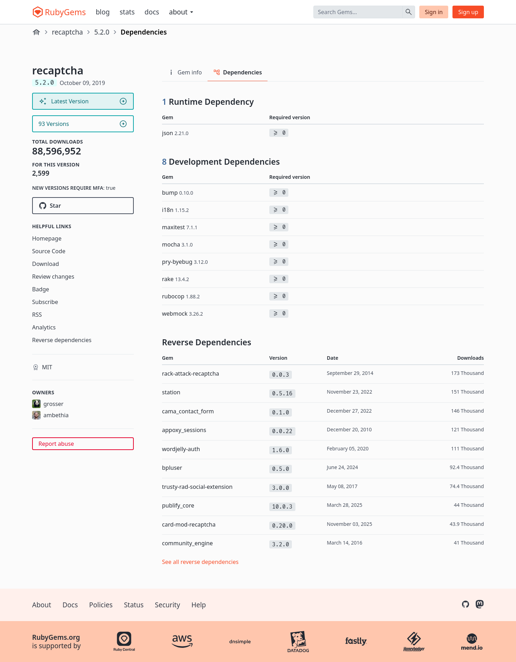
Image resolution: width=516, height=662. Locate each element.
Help (198, 604)
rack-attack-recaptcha (190, 373)
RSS (37, 314)
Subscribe (45, 302)
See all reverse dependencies (200, 562)
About (41, 604)
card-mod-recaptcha (189, 524)
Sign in (434, 12)
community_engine (187, 543)
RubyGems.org (56, 637)
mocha (177, 244)
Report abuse (56, 444)
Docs (152, 12)
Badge (40, 289)
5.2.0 (101, 32)
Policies (101, 604)
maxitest (179, 227)
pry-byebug (185, 262)
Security (167, 604)
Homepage (46, 238)
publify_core (178, 505)
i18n (175, 210)
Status (134, 604)
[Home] (36, 32)
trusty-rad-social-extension (197, 487)
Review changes (53, 276)
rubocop (181, 296)
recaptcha (67, 32)
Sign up (468, 12)
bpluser (172, 468)
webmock (182, 313)
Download (45, 264)
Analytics (44, 327)
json (175, 133)
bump (177, 192)
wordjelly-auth (181, 449)
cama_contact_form (188, 411)
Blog (103, 12)
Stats (127, 12)
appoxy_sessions (184, 430)
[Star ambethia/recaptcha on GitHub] (83, 205)
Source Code (48, 251)
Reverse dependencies (61, 340)
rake (175, 279)
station (171, 392)
